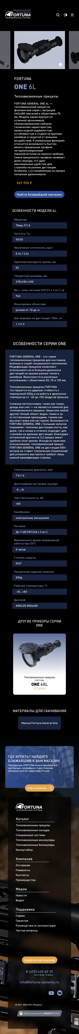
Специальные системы (30, 835)
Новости (21, 895)
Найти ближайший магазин (39, 194)
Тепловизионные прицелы (33, 825)
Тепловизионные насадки (33, 830)
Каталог (22, 819)
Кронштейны (24, 849)
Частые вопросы (26, 930)
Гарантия (22, 920)
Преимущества (26, 879)
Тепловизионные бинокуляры (35, 844)
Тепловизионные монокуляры (35, 839)
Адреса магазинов (39, 960)
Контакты (22, 875)
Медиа (21, 889)
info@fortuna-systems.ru (39, 982)
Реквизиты (23, 870)
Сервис (20, 915)
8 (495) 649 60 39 (39, 971)
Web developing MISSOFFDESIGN (39, 1013)
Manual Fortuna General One (40, 723)
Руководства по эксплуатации (36, 925)
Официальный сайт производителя (22, 11)
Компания (24, 859)
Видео (20, 900)
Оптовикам (23, 865)
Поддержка (25, 909)
